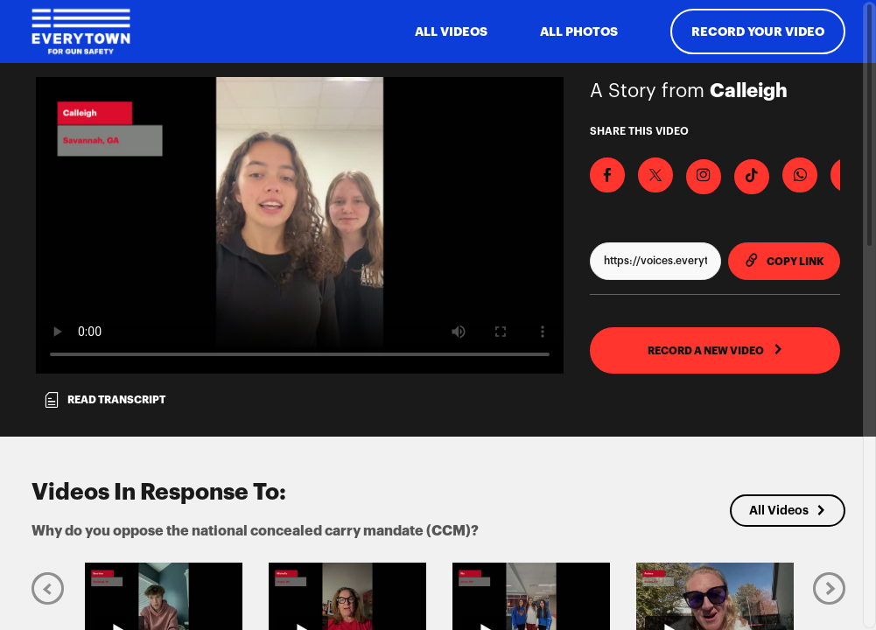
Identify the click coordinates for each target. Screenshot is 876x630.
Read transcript (104, 400)
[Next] (829, 587)
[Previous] (48, 587)
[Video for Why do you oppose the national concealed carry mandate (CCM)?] (300, 225)
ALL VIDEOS (451, 31)
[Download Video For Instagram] (703, 176)
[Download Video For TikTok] (751, 176)
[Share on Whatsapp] (799, 175)
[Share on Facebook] (607, 175)
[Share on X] (655, 175)
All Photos (579, 31)
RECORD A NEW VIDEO (715, 350)
